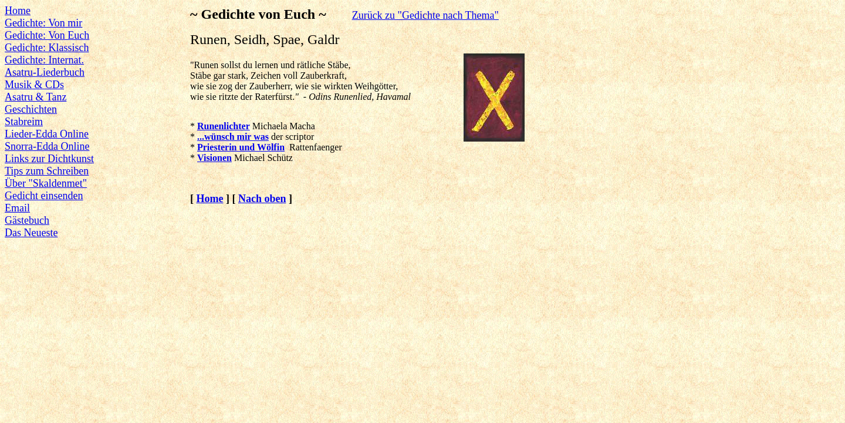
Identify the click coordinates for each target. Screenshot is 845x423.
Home (18, 10)
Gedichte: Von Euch (47, 35)
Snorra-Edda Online (47, 146)
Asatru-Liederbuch (44, 72)
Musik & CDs (34, 84)
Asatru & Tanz (35, 97)
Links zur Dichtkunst (49, 158)
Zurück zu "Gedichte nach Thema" (425, 15)
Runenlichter (223, 126)
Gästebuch (27, 220)
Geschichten (31, 109)
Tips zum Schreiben (47, 171)
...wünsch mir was (233, 137)
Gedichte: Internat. (44, 60)
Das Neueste (31, 233)
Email (17, 208)
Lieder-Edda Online (47, 134)
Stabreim (24, 121)
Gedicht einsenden (44, 196)
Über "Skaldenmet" (46, 183)
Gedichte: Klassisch (47, 47)
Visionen (214, 158)
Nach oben (262, 198)
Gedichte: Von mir (43, 23)
